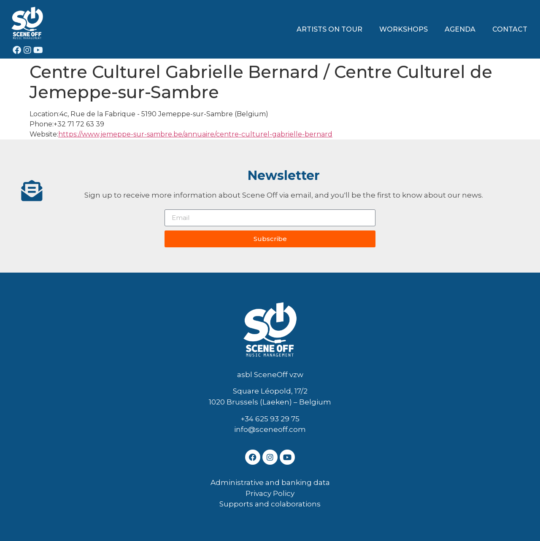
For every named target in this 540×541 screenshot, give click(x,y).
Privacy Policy (270, 493)
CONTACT (509, 29)
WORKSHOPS (403, 29)
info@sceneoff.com (270, 429)
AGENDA (460, 29)
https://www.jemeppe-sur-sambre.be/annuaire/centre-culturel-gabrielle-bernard (195, 134)
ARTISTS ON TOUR (329, 29)
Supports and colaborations (270, 504)
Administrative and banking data (270, 482)
